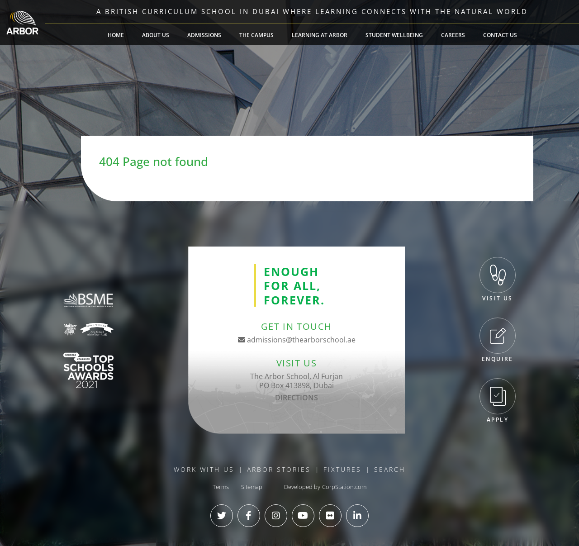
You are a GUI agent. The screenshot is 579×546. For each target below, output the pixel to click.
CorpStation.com (344, 487)
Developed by (302, 487)
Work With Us (204, 469)
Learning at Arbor (319, 35)
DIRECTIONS (296, 397)
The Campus (256, 35)
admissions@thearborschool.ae (297, 339)
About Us (155, 35)
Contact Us (500, 35)
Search (389, 469)
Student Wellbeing (394, 35)
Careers (453, 35)
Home (116, 35)
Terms (221, 487)
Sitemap (251, 487)
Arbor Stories (279, 469)
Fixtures (342, 469)
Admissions (204, 35)
